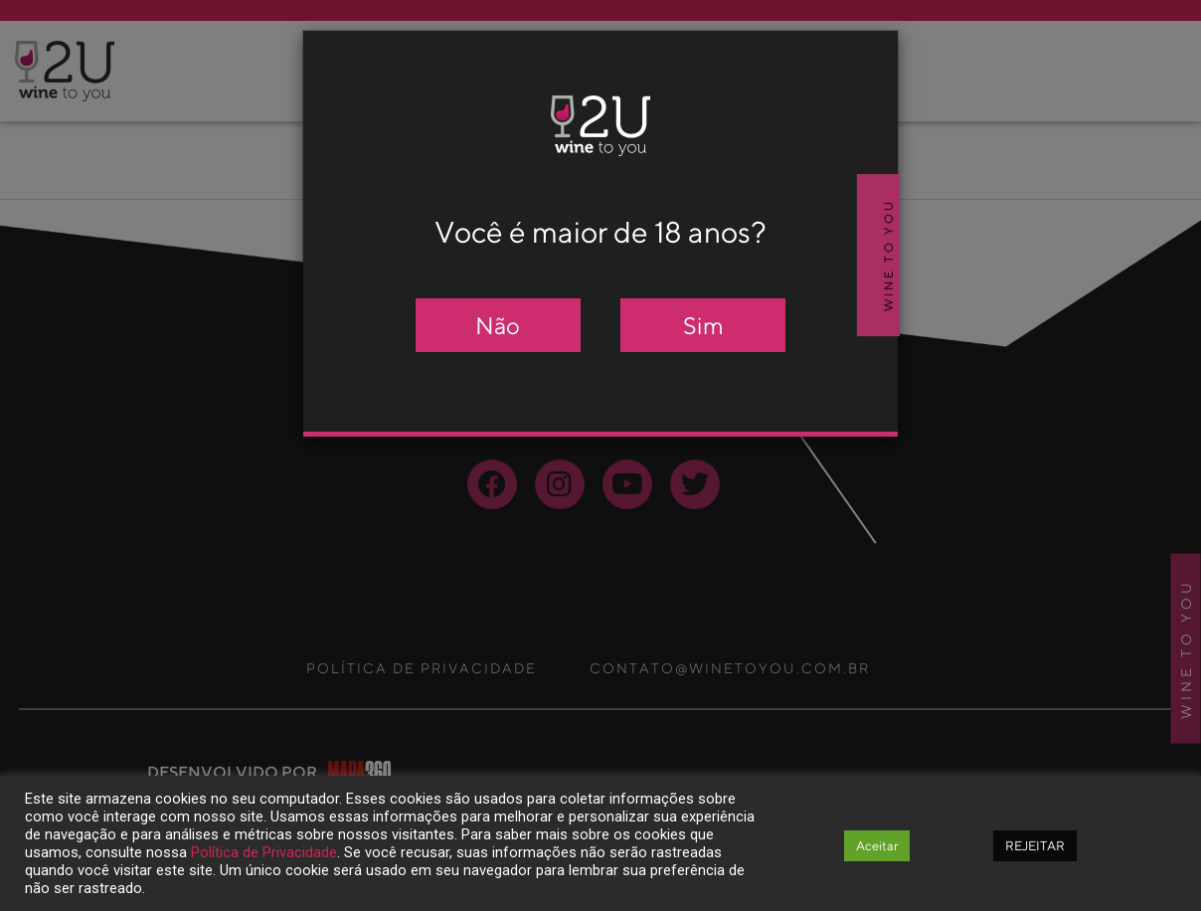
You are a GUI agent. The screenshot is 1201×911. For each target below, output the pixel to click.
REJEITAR (1035, 845)
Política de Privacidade (264, 852)
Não (497, 325)
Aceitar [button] (877, 845)
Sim (703, 325)
